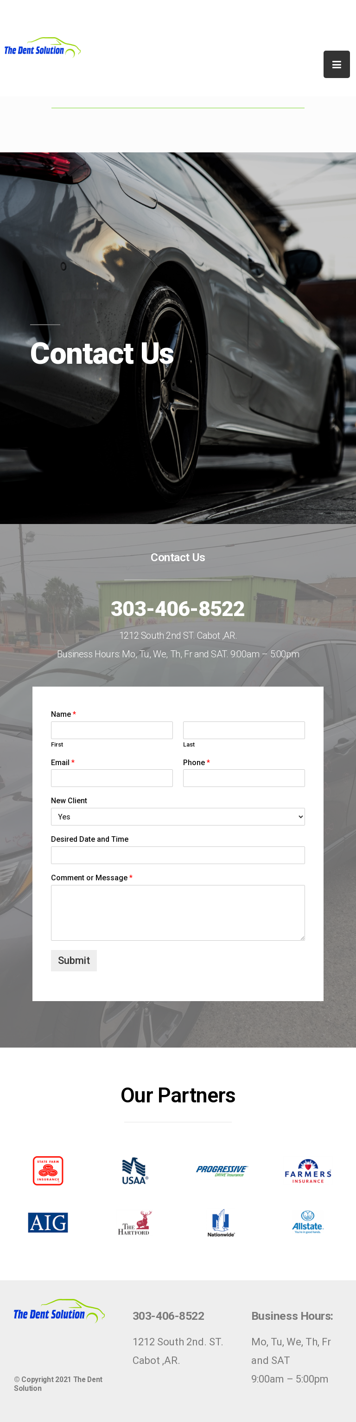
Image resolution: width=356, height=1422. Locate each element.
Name (63, 714)
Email (63, 762)
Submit (74, 960)
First (57, 744)
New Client (69, 800)
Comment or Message (92, 877)
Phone (196, 762)
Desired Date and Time (89, 839)
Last (189, 744)
